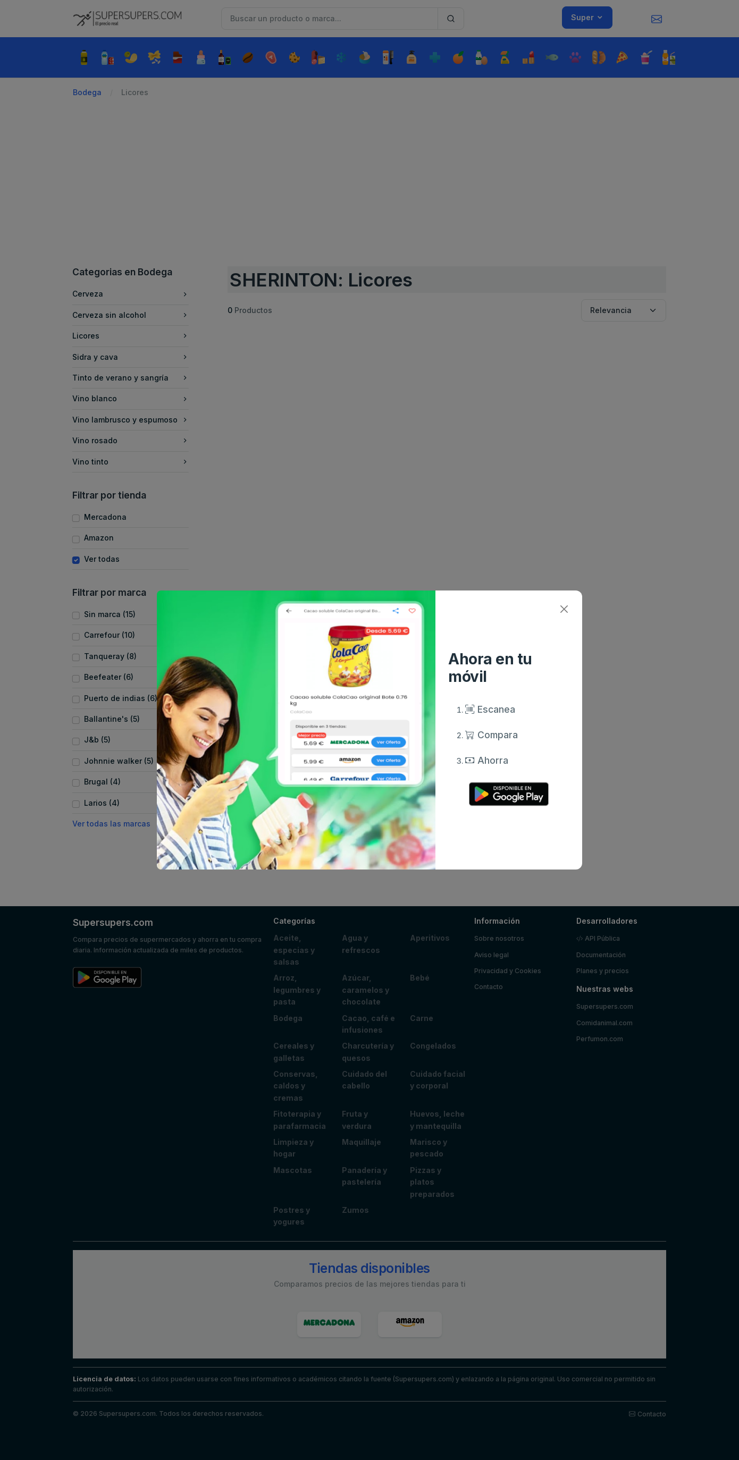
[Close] (563, 608)
